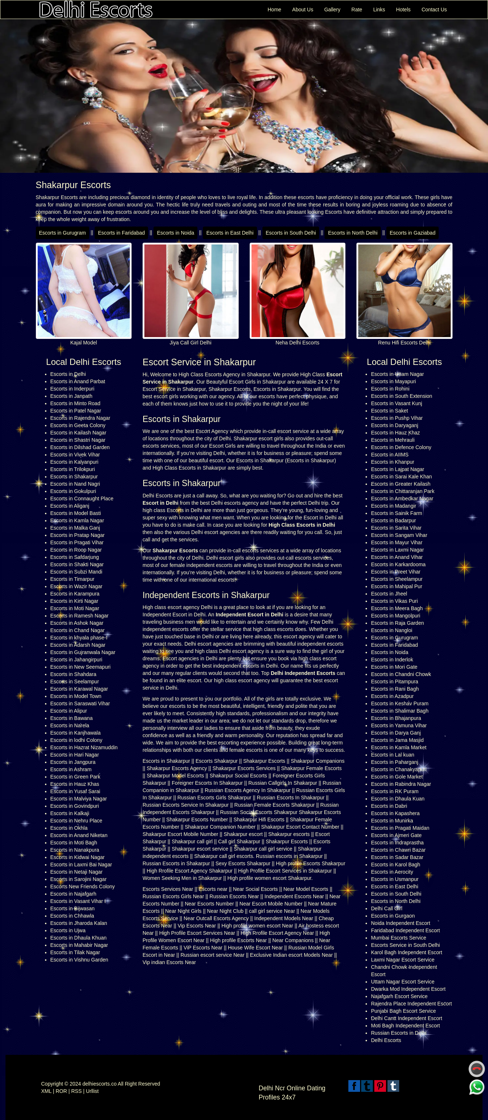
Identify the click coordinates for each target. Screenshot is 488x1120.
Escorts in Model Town (76, 696)
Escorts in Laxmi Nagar (397, 550)
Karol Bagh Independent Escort (406, 952)
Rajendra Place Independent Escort (411, 1004)
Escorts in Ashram (71, 769)
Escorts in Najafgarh (73, 894)
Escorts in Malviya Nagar (78, 799)
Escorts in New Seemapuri (80, 667)
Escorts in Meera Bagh (397, 608)
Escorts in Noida (175, 233)
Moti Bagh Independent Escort (405, 1025)
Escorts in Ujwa (68, 930)
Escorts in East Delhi (229, 233)
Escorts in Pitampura (394, 681)
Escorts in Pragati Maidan (400, 828)
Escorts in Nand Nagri (75, 484)
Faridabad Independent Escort (405, 930)
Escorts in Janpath (71, 396)
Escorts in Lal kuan (392, 755)
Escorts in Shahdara (73, 674)
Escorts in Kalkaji (70, 813)
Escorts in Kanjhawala (75, 733)
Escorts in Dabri (389, 806)
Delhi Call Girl (386, 908)
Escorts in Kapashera (395, 813)
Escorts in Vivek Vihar (75, 455)
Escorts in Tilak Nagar (75, 952)
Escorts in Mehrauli (393, 440)
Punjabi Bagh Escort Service (403, 1011)
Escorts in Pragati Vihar (77, 542)
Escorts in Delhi (68, 374)
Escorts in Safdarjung (74, 557)
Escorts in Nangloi (391, 630)
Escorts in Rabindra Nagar (401, 784)
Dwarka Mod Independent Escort (408, 989)
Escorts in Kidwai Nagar (77, 857)
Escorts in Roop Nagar (76, 550)
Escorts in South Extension (401, 396)
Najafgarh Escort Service (399, 996)
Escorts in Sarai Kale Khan (401, 476)
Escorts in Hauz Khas (74, 784)
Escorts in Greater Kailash (401, 484)
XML (46, 1091)
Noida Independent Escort (400, 923)
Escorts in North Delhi (352, 233)
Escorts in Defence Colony (401, 447)
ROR (61, 1091)
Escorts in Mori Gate (394, 667)
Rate (356, 9)
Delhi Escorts (386, 1040)
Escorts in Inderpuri (72, 389)
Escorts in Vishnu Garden (79, 960)
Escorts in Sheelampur (397, 579)
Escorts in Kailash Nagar (78, 433)
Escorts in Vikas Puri (394, 601)
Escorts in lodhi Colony (76, 740)
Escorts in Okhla (69, 828)
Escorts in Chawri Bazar (398, 850)
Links (379, 9)
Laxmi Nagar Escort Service (403, 960)
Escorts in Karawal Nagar (79, 689)
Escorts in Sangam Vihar (399, 535)
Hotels (403, 9)
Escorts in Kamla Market (399, 747)
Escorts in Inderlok (392, 659)
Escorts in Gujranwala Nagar (83, 652)
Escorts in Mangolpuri (395, 616)
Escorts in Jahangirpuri (76, 659)
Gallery (332, 9)
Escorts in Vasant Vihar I (78, 901)
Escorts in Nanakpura (74, 850)
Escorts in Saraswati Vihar (80, 703)
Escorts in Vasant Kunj (396, 403)
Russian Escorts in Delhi (399, 1033)
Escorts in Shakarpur (74, 476)
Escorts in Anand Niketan (78, 835)
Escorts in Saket (389, 411)
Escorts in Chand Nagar (77, 630)
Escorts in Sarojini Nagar (78, 879)
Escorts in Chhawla (72, 916)
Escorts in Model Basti (75, 513)
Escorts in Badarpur (393, 520)
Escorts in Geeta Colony (78, 425)
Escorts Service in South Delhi (405, 945)
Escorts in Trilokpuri (72, 469)
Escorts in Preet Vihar (395, 572)
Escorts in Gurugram (62, 233)
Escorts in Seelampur (74, 681)
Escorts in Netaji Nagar (76, 872)
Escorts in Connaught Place (82, 498)
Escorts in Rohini (390, 389)
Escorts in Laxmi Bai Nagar (81, 864)
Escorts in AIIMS (390, 455)
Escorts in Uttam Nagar (397, 374)
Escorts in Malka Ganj (75, 528)
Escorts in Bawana (71, 718)
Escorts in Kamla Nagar (77, 520)
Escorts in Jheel (389, 594)
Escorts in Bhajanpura (396, 718)
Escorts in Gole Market (397, 777)
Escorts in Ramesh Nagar (79, 616)
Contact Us (434, 9)
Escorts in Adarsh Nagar (78, 645)
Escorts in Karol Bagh (395, 864)
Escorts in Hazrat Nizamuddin (84, 747)
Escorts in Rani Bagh (395, 689)
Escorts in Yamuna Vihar (399, 725)
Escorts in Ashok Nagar (77, 623)
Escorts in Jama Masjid (397, 740)
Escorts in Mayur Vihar (397, 542)
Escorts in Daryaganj (394, 425)
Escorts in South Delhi (291, 233)
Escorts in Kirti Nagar (74, 601)
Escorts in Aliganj (70, 506)
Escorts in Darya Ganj (396, 733)
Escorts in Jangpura (73, 762)
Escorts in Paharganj (394, 762)
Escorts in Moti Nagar (74, 608)
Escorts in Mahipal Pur (396, 586)
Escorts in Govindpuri (74, 806)
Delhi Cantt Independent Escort (406, 1018)
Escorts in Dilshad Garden (80, 447)
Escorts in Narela (70, 725)
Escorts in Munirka (392, 821)
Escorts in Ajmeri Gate (396, 835)
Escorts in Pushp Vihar (397, 418)
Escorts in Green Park (75, 777)
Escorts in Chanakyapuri (399, 769)
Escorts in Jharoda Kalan (78, 923)
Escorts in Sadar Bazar (397, 857)
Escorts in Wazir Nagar (76, 586)
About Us (302, 9)
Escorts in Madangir (393, 506)
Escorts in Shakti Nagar (77, 564)
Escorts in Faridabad (121, 233)
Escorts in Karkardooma (398, 564)
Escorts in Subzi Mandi (76, 572)
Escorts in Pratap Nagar (77, 535)
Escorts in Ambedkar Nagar (402, 498)
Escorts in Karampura (75, 594)
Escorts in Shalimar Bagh (399, 711)
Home (274, 9)
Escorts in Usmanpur (395, 879)
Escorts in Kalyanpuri (74, 462)
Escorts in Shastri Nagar (78, 440)
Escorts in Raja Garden (397, 623)
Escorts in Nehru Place (76, 821)
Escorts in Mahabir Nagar (79, 945)
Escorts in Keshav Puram (399, 703)
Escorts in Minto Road (75, 403)
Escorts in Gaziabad (412, 233)
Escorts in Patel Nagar (75, 411)
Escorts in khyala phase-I (78, 638)
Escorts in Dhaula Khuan (78, 938)
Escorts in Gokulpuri (73, 491)
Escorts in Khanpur (392, 462)
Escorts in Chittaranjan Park (403, 491)
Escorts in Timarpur (72, 579)
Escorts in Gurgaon (393, 916)
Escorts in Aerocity (392, 872)
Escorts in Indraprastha (397, 842)
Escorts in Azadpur (392, 696)
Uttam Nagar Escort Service (403, 982)
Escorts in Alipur (68, 711)
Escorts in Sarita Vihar (396, 528)
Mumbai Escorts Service (398, 938)
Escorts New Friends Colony (82, 886)
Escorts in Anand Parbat (77, 381)
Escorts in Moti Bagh (73, 842)
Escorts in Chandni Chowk (401, 674)
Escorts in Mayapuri (393, 381)
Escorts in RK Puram (395, 791)
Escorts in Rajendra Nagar (80, 418)
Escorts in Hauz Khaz (395, 433)
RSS (76, 1091)
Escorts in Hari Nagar (74, 755)
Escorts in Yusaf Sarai (75, 791)
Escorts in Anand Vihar (397, 557)
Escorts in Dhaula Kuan (397, 799)
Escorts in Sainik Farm (396, 513)
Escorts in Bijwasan (72, 908)
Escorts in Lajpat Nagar (397, 469)
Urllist (92, 1091)
